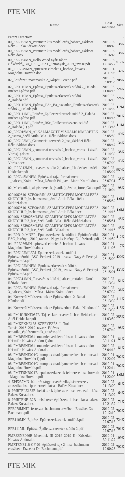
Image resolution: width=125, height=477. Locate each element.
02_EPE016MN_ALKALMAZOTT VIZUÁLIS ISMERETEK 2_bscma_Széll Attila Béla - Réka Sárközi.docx (53, 134)
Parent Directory (20, 37)
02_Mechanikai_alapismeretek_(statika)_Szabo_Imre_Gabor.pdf (54, 188)
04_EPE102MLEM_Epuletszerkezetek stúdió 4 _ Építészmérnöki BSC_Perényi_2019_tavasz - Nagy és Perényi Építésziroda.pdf (52, 257)
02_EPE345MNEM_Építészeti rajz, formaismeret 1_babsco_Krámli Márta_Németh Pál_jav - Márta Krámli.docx (53, 179)
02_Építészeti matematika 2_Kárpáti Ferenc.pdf (42, 80)
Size (120, 25)
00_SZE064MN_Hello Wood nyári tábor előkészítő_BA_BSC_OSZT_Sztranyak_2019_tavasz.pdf (49, 62)
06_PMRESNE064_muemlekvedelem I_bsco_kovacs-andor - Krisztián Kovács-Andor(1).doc (52, 339)
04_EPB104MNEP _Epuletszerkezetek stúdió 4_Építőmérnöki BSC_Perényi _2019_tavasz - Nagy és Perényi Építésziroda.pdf (53, 237)
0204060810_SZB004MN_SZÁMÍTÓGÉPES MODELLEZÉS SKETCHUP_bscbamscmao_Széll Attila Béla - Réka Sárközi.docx (53, 199)
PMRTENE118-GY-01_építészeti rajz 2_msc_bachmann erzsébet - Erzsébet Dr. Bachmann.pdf (48, 446)
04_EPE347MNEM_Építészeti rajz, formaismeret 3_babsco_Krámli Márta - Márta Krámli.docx (44, 290)
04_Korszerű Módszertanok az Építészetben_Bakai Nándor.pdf (53, 308)
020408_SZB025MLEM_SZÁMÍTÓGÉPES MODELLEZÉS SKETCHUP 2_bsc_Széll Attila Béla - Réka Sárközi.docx (52, 219)
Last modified (108, 25)
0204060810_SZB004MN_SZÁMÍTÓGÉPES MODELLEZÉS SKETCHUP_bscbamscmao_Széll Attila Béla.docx (53, 210)
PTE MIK (21, 11)
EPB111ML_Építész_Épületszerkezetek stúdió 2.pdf (45, 428)
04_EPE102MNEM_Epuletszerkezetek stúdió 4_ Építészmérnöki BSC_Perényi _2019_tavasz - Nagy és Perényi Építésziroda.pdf (53, 270)
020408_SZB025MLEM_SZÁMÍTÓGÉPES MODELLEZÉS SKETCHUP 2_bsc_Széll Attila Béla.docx (52, 228)
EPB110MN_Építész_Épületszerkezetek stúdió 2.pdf (46, 420)
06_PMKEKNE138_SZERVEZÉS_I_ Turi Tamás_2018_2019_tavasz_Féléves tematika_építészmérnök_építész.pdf (38, 328)
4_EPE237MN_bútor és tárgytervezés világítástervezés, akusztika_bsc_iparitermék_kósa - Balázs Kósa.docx (48, 384)
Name (54, 25)
